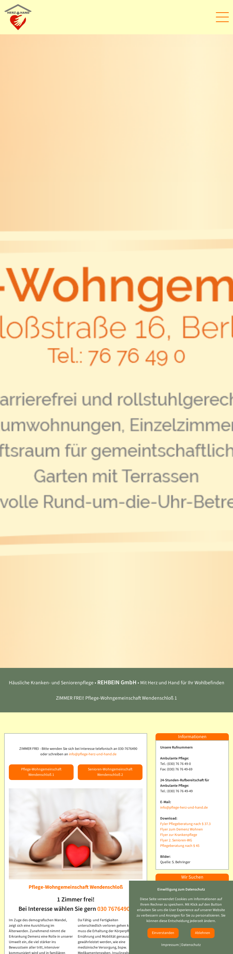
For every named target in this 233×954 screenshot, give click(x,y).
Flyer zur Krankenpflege (178, 834)
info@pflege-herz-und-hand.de (92, 754)
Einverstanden (163, 933)
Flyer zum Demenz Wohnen (181, 829)
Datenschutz (191, 944)
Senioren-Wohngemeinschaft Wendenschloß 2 (110, 772)
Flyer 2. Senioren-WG (176, 840)
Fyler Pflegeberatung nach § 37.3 (185, 824)
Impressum (170, 944)
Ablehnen (202, 933)
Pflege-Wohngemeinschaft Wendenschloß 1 (41, 772)
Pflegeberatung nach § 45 (179, 845)
